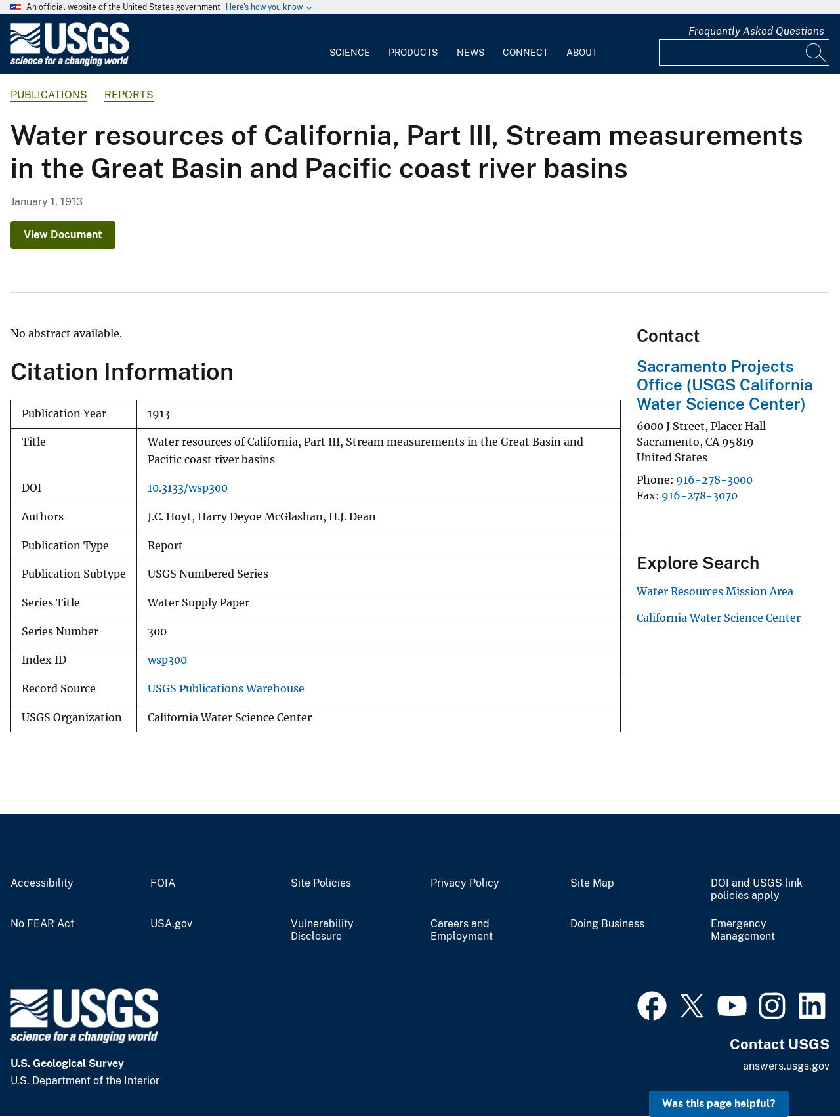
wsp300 (167, 660)
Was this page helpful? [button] (719, 1103)
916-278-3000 (714, 479)
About (581, 52)
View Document (63, 234)
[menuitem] (349, 44)
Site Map (592, 883)
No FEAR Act (42, 924)
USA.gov (171, 924)
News (470, 52)
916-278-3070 (700, 495)
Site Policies (321, 883)
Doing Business (607, 924)
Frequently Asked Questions (756, 31)
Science (349, 52)
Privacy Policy (464, 883)
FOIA (162, 883)
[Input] (744, 52)
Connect (525, 52)
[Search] (816, 52)
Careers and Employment (461, 930)
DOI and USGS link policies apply (757, 889)
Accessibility (42, 883)
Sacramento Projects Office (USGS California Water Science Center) (724, 385)
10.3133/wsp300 (188, 488)
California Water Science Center (719, 617)
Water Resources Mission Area (715, 591)
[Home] (69, 63)
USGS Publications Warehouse (226, 689)
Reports (129, 95)
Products (413, 52)
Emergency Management (743, 930)
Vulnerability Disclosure (322, 930)
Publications (48, 95)
